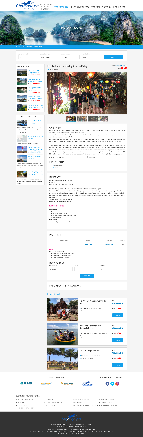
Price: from (119, 66)
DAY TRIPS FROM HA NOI (25, 400)
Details (118, 315)
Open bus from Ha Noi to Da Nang (35, 122)
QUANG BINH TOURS (107, 400)
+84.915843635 (46, 7)
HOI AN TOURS (37, 47)
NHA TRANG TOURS (79, 402)
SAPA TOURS (50, 400)
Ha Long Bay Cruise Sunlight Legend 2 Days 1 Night (35, 81)
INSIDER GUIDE (119, 7)
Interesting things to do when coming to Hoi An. (35, 173)
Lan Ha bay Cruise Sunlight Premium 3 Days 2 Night (34, 72)
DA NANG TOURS (106, 402)
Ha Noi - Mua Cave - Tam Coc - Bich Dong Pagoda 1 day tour (35, 107)
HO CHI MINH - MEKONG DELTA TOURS (85, 405)
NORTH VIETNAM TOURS (81, 400)
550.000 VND (88, 244)
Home (18, 47)
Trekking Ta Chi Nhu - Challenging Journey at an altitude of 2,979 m (35, 149)
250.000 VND (109, 244)
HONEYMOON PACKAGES (26, 408)
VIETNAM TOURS (61, 7)
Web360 (71, 433)
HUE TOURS (21, 402)
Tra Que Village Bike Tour (90, 350)
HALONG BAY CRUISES (80, 7)
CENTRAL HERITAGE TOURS (54, 402)
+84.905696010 (46, 9)
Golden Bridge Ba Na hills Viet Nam (34, 158)
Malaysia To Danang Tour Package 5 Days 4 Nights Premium (35, 98)
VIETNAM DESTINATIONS (101, 7)
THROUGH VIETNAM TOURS (109, 405)
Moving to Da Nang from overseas (35, 137)
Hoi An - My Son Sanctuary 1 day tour (93, 302)
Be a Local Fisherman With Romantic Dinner (90, 327)
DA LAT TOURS (50, 405)
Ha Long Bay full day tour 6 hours (34, 89)
